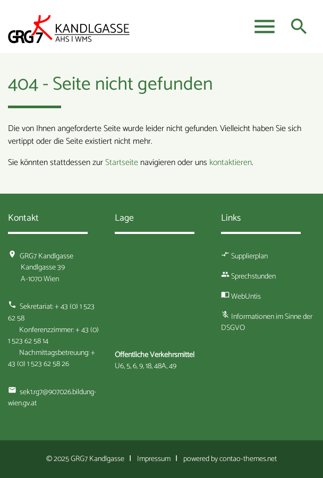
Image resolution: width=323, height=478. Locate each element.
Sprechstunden (253, 276)
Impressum (154, 459)
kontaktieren (230, 162)
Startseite (121, 162)
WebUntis (246, 296)
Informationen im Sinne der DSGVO (266, 322)
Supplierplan (249, 256)
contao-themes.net (248, 459)
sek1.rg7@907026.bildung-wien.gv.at (52, 398)
